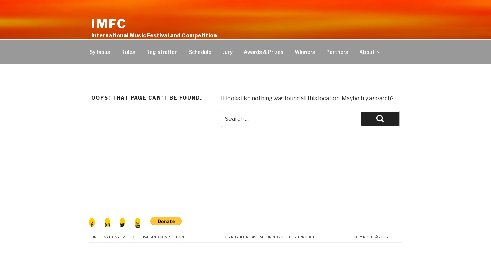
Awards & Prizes (263, 52)
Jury (228, 52)
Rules (128, 52)
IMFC (109, 23)
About (370, 52)
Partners (337, 52)
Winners (305, 52)
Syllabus (100, 52)
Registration (162, 52)
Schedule (200, 52)
